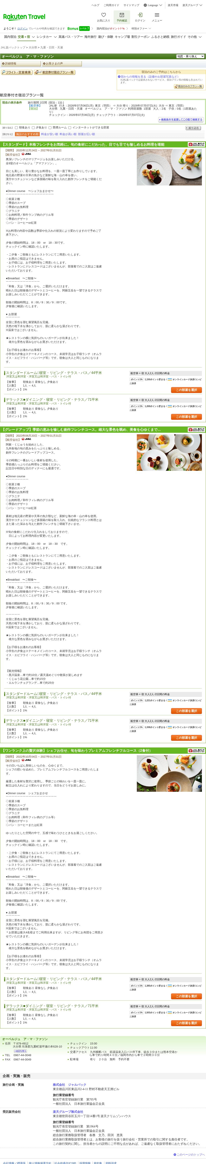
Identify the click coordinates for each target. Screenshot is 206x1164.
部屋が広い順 (86, 134)
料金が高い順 (68, 134)
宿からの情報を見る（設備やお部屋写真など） (150, 76)
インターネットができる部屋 (90, 127)
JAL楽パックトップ (13, 47)
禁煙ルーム (60, 127)
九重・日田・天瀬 (51, 47)
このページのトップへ (191, 1154)
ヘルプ (95, 5)
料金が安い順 (49, 134)
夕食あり (41, 127)
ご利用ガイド (111, 5)
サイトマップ (131, 5)
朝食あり (24, 127)
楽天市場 (173, 5)
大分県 (33, 47)
